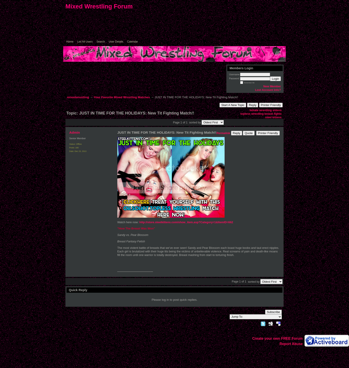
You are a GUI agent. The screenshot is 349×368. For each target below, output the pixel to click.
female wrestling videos (266, 110)
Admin (74, 132)
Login (275, 78)
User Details (116, 41)
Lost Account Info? (268, 90)
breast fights (273, 113)
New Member (272, 86)
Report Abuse (291, 344)
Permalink (223, 133)
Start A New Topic (232, 105)
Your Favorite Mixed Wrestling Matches (122, 97)
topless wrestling (252, 113)
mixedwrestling (78, 97)
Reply (252, 105)
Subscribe (273, 312)
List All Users (85, 41)
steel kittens (273, 117)
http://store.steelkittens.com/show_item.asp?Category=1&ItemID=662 (186, 222)
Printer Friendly (271, 105)
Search (100, 41)
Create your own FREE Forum (277, 338)
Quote (249, 133)
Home (69, 41)
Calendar (132, 41)
